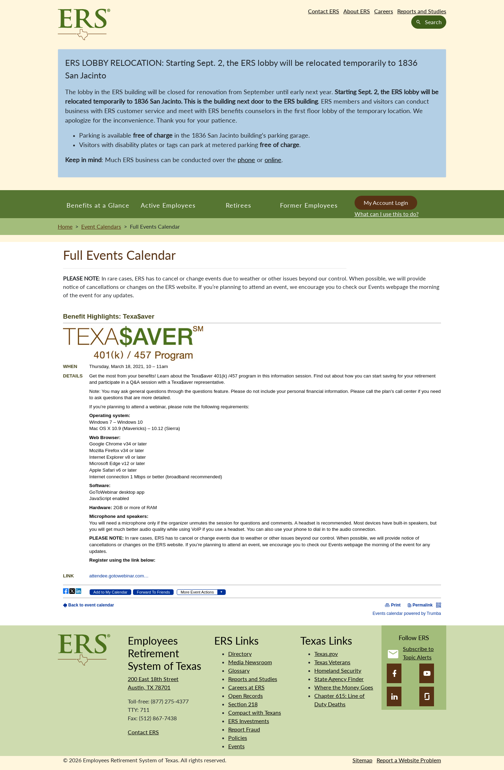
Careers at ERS (246, 687)
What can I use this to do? (387, 213)
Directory (240, 653)
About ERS (356, 11)
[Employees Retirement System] (84, 649)
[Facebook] (394, 673)
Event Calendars (101, 226)
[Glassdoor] (426, 696)
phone (246, 160)
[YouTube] (426, 673)
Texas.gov (326, 653)
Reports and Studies (421, 11)
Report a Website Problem (409, 760)
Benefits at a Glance (98, 205)
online (273, 160)
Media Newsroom (250, 662)
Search (429, 22)
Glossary (239, 670)
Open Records (245, 695)
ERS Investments (248, 720)
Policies (237, 737)
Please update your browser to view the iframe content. (252, 460)
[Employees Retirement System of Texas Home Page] (84, 24)
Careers (383, 11)
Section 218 (243, 704)
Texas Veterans (332, 662)
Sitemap (362, 760)
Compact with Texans (254, 712)
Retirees (238, 205)
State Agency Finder (339, 678)
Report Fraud (244, 729)
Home (65, 226)
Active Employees (168, 205)
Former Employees (309, 205)
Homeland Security (337, 670)
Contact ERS (323, 11)
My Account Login (386, 202)
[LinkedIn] (394, 696)
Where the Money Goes (343, 687)
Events (236, 746)
